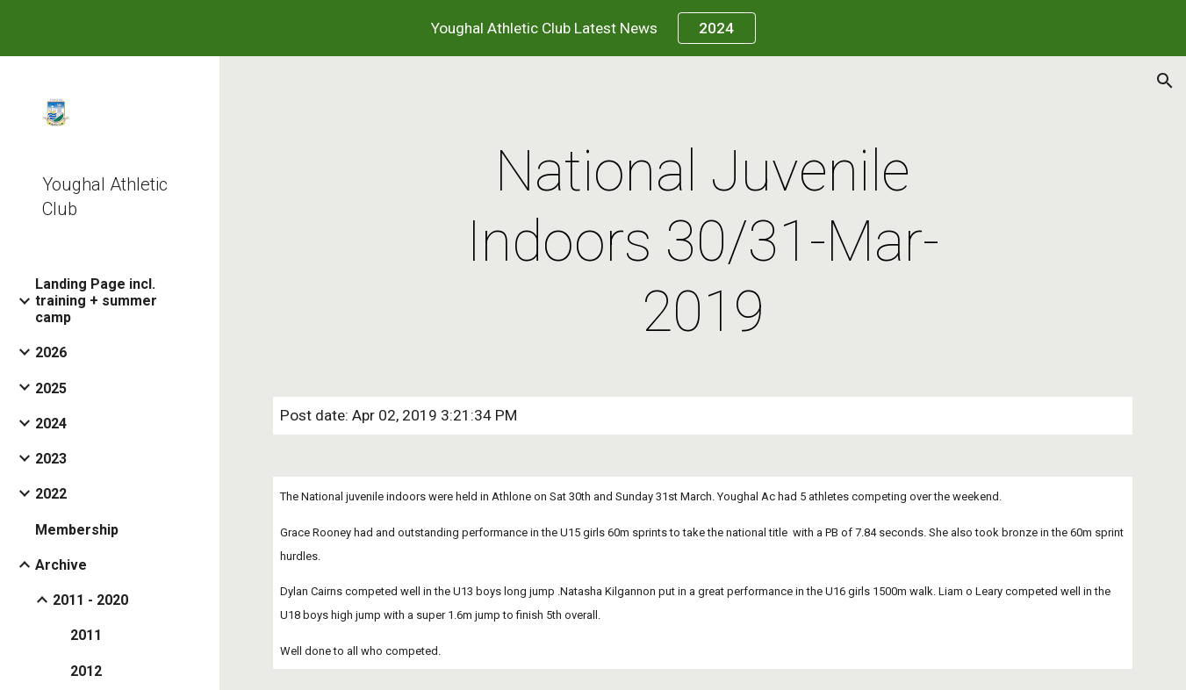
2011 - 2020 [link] (90, 600)
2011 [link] (86, 635)
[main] (703, 242)
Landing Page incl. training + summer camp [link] (96, 301)
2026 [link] (51, 352)
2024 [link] (51, 423)
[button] (1165, 81)
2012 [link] (86, 671)
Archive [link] (61, 565)
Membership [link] (77, 529)
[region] (593, 28)
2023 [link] (51, 458)
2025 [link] (51, 388)
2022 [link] (51, 493)
